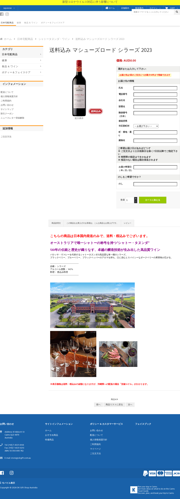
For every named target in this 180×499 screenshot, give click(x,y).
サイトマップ (7, 109)
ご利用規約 (6, 101)
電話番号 (123, 94)
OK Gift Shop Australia (27, 487)
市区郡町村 (124, 126)
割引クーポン (7, 114)
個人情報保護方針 (9, 96)
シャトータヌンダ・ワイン (54, 39)
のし (121, 184)
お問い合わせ (7, 105)
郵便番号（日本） (122, 114)
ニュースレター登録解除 (12, 118)
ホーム (110, 8)
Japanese (7, 8)
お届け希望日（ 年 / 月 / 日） (125, 168)
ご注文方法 (6, 137)
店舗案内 (125, 8)
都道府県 (123, 121)
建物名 (122, 140)
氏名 (121, 88)
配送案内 (139, 8)
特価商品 (49, 440)
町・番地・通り (125, 133)
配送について (7, 92)
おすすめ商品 (51, 435)
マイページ (95, 449)
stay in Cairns (151, 486)
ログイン (154, 8)
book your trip (160, 493)
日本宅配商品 (25, 39)
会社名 (122, 100)
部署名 (122, 106)
